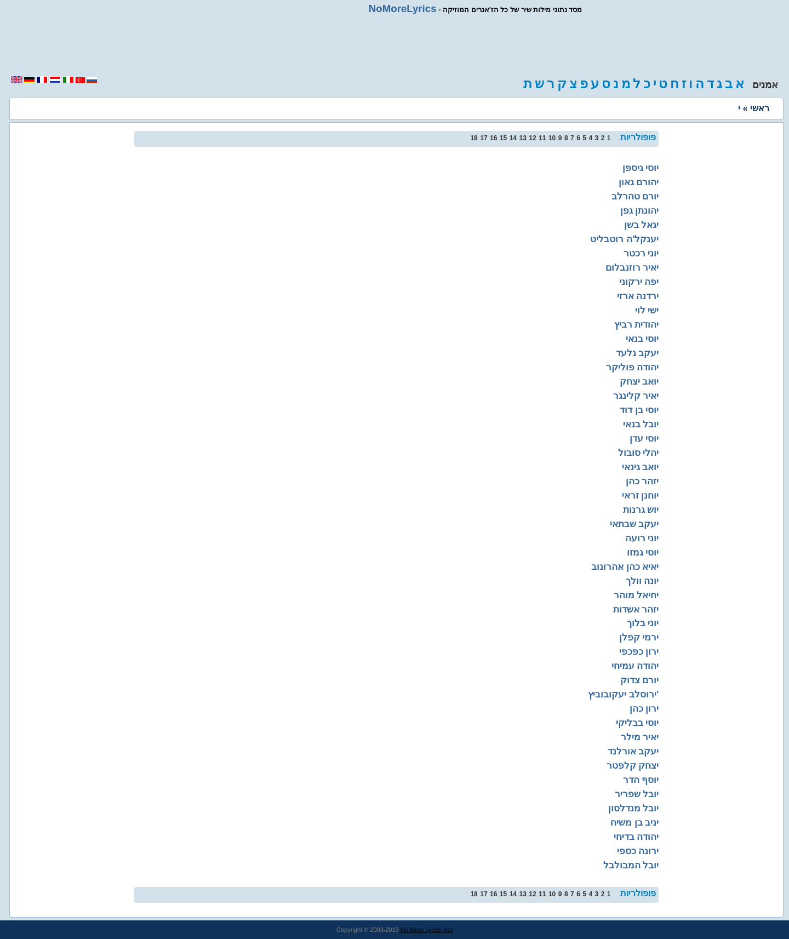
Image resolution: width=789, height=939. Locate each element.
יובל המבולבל (631, 865)
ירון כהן (644, 708)
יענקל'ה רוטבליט (624, 238)
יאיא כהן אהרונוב (625, 566)
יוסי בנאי (642, 338)
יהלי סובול (638, 452)
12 (532, 138)
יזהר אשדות (636, 609)
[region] (394, 45)
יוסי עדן (644, 438)
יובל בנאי (641, 424)
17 (483, 138)
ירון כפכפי (639, 651)
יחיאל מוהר (636, 594)
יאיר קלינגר (636, 395)
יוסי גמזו (643, 552)
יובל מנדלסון (633, 808)
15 (503, 138)
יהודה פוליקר (632, 367)
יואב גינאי (640, 466)
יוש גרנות (641, 509)
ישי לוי (647, 310)
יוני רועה (642, 538)
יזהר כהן (642, 481)
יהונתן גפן (639, 210)
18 (473, 138)
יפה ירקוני (639, 281)
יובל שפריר (637, 793)
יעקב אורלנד (633, 751)
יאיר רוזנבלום (632, 267)
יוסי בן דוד (639, 409)
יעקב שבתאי (634, 523)
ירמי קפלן (639, 637)
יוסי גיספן (640, 167)
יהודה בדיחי (636, 836)
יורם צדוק (639, 679)
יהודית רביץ (636, 324)
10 (552, 138)
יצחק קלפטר (633, 765)
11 (542, 138)
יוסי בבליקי (637, 722)
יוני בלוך (643, 622)
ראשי (759, 108)
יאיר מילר (640, 736)
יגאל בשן (641, 224)
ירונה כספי (638, 850)
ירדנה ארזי (638, 295)
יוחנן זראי (640, 495)
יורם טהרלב (635, 196)
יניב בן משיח (634, 822)
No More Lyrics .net (427, 929)
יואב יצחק (639, 381)
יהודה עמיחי (635, 665)
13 (522, 138)
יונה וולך (642, 580)
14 (513, 138)
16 (493, 138)
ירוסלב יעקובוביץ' (623, 694)
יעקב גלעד (637, 352)
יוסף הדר (641, 779)
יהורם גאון (639, 181)
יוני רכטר (641, 253)
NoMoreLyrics (403, 8)
